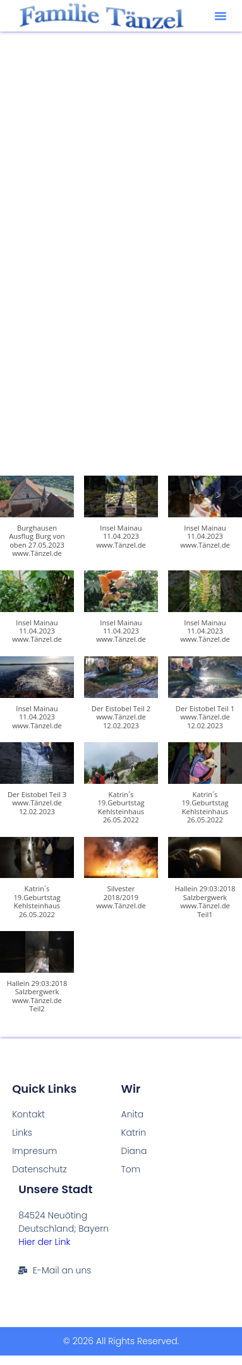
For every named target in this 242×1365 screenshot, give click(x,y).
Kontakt (28, 1114)
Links (22, 1132)
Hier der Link (44, 1242)
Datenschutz (39, 1169)
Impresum (34, 1151)
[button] (220, 15)
